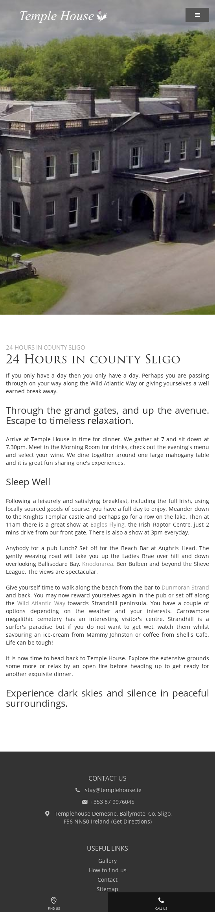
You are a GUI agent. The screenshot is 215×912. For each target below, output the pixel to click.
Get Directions (131, 821)
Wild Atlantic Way (41, 603)
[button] (197, 15)
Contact (107, 879)
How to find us (108, 870)
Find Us (54, 902)
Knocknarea (97, 563)
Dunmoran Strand (185, 587)
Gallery (107, 860)
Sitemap (107, 889)
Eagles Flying (107, 524)
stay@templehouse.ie (113, 790)
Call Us (161, 902)
